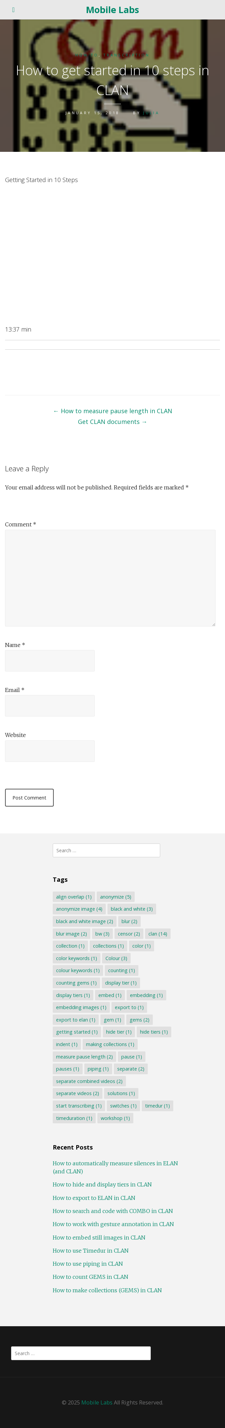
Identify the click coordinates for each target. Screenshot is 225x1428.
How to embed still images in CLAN (99, 1237)
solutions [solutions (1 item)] (121, 1093)
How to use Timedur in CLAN (91, 1250)
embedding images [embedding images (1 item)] (81, 1007)
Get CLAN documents (112, 422)
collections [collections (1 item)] (108, 946)
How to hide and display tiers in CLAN (102, 1184)
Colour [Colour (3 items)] (116, 958)
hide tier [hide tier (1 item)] (119, 1032)
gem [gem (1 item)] (112, 1019)
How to (87, 54)
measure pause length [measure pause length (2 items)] (84, 1056)
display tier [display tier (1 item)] (121, 983)
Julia (151, 112)
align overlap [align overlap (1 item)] (74, 897)
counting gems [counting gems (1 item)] (76, 983)
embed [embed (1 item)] (110, 995)
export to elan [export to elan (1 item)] (75, 1019)
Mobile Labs (112, 9)
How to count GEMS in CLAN (90, 1276)
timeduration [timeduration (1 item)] (74, 1118)
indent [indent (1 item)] (67, 1044)
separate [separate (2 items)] (130, 1069)
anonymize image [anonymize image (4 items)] (79, 909)
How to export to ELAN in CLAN (94, 1198)
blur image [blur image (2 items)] (71, 934)
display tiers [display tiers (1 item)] (73, 995)
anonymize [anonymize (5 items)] (115, 897)
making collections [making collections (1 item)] (110, 1044)
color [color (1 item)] (141, 946)
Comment (20, 524)
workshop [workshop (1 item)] (115, 1118)
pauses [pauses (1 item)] (67, 1069)
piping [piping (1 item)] (98, 1069)
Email (15, 690)
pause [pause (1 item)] (131, 1056)
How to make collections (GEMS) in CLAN (107, 1290)
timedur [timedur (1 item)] (157, 1105)
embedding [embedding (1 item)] (146, 995)
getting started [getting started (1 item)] (77, 1032)
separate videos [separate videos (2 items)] (77, 1093)
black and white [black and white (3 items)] (132, 909)
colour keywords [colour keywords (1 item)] (78, 970)
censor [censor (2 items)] (129, 934)
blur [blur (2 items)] (129, 921)
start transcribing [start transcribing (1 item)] (79, 1105)
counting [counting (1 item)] (121, 970)
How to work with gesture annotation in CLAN (113, 1224)
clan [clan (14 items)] (157, 934)
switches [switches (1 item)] (123, 1105)
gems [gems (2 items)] (139, 1019)
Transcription (126, 54)
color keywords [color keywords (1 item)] (76, 958)
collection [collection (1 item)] (70, 946)
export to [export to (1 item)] (129, 1007)
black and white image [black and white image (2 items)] (84, 921)
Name (15, 645)
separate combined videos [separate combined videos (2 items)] (89, 1081)
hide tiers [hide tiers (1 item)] (154, 1032)
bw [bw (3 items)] (102, 934)
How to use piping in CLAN (88, 1263)
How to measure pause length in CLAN (112, 411)
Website (15, 735)
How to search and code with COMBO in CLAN (113, 1211)
